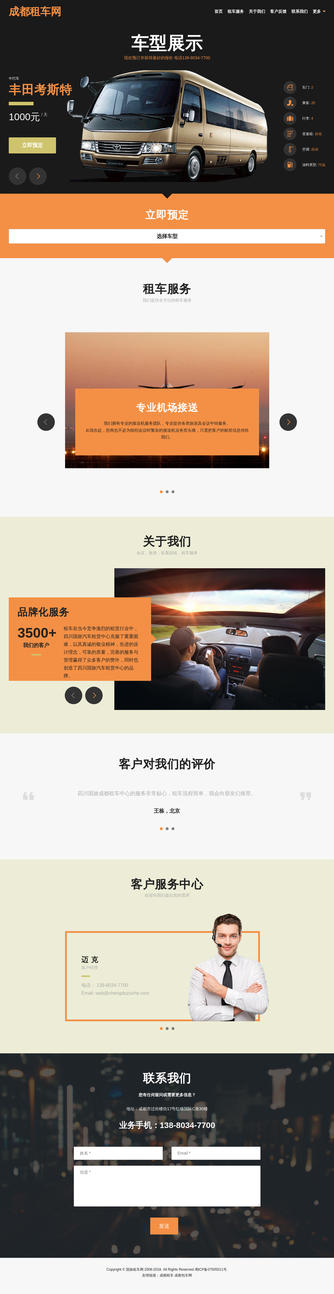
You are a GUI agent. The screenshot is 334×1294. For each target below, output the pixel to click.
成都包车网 (183, 1282)
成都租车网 (35, 15)
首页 (218, 15)
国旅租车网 (135, 1276)
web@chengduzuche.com (122, 1000)
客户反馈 (278, 15)
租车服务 (236, 15)
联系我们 (299, 15)
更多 (317, 15)
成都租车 (167, 1282)
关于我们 (257, 15)
